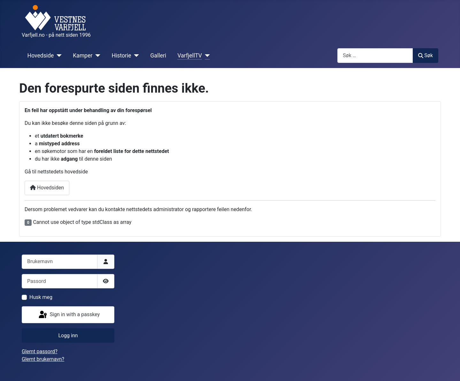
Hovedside (40, 55)
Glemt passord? (39, 351)
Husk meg (40, 297)
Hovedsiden (47, 188)
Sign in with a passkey (69, 315)
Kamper (82, 55)
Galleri (158, 55)
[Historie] (135, 55)
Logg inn (68, 335)
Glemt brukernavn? (43, 359)
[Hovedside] (58, 55)
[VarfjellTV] (206, 55)
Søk (425, 55)
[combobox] (375, 55)
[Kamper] (97, 55)
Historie (121, 55)
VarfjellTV (189, 55)
